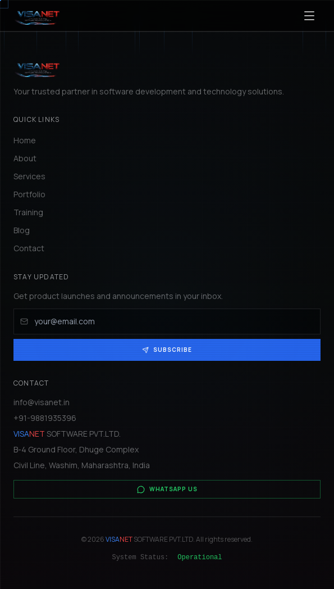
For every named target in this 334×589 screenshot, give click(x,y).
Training (28, 212)
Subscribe (167, 350)
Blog (21, 230)
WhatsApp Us (167, 489)
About (24, 158)
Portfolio (29, 194)
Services (29, 176)
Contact (28, 248)
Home (24, 140)
